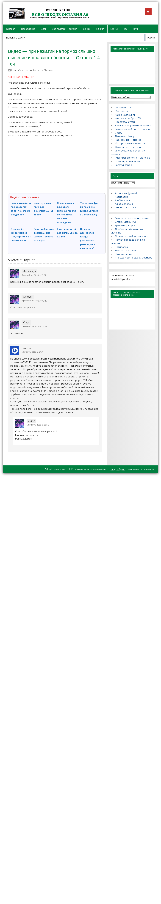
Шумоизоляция (123, 254)
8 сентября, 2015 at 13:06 (34, 275)
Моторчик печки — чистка (130, 143)
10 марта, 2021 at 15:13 (32, 352)
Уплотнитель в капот (126, 250)
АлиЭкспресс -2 (124, 204)
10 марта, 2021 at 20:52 (38, 424)
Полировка (121, 247)
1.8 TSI (114, 28)
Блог (43, 28)
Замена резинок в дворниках (132, 218)
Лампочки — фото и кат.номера (133, 125)
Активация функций (126, 193)
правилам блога (117, 469)
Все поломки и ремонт (64, 28)
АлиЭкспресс (123, 200)
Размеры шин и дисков (128, 139)
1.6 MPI (100, 28)
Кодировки (121, 196)
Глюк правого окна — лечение (132, 157)
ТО (125, 28)
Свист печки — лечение (128, 147)
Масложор (121, 111)
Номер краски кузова (127, 161)
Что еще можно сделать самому (133, 257)
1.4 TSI (86, 28)
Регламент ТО (123, 107)
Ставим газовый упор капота (131, 236)
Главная (10, 28)
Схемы (118, 132)
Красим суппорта (125, 225)
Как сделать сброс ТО (128, 118)
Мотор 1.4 (38, 70)
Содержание (28, 28)
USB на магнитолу (125, 207)
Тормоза (48, 70)
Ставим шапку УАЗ (125, 221)
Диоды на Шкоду (124, 136)
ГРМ (135, 28)
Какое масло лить (125, 114)
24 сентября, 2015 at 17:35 (34, 300)
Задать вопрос (123, 165)
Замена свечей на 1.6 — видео (132, 129)
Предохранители (125, 122)
